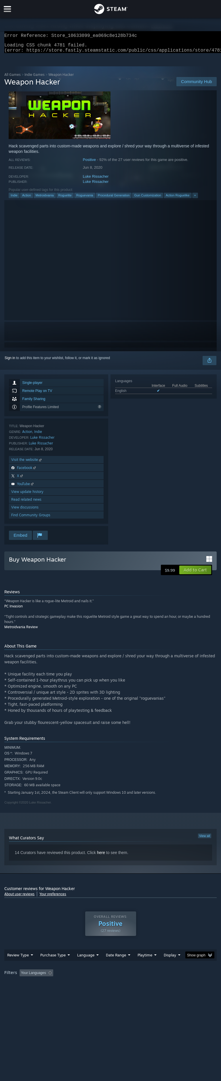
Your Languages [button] (33, 976)
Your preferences (52, 897)
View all (204, 839)
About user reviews (19, 897)
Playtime (145, 958)
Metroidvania (45, 198)
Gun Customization (147, 198)
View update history (27, 495)
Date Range (116, 958)
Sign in (10, 361)
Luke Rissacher (96, 180)
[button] (195, 573)
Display (170, 958)
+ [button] (195, 198)
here (101, 856)
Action (26, 198)
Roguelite (65, 198)
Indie (14, 198)
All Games (12, 78)
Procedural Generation (114, 198)
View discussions (25, 510)
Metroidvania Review (21, 630)
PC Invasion (13, 609)
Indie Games (34, 78)
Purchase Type (53, 958)
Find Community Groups (30, 518)
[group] (110, 977)
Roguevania (84, 198)
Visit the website (27, 463)
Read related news (26, 503)
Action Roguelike (178, 198)
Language (85, 958)
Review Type (18, 958)
